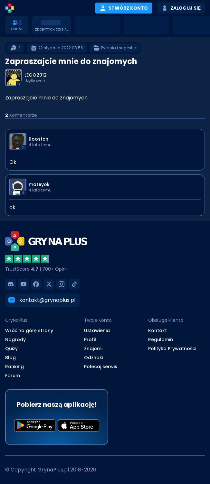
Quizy (11, 348)
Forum (12, 375)
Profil (90, 339)
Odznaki (93, 357)
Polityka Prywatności (172, 348)
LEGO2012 (35, 75)
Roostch (38, 139)
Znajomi (93, 348)
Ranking (14, 366)
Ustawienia (97, 330)
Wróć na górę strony (29, 330)
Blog (10, 357)
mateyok (39, 184)
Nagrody (15, 339)
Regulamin (160, 339)
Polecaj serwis (100, 366)
